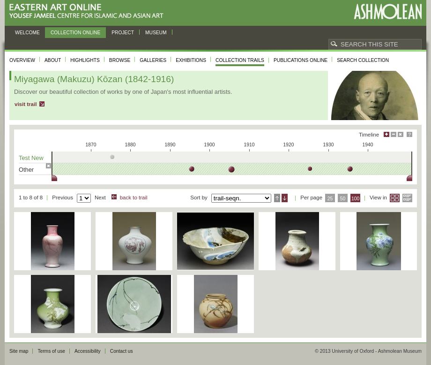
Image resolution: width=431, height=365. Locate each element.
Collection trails (240, 60)
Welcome (27, 32)
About (53, 60)
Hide (400, 134)
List (407, 198)
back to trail (134, 197)
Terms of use (51, 351)
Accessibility (87, 351)
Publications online (300, 60)
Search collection (363, 60)
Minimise (393, 134)
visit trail (26, 104)
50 (343, 198)
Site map (18, 351)
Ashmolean (388, 11)
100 (355, 198)
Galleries (153, 60)
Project (122, 32)
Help (409, 134)
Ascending (277, 198)
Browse (120, 60)
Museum (156, 32)
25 (330, 198)
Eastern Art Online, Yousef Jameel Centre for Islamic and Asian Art (88, 11)
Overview (22, 60)
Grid (395, 198)
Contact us (121, 351)
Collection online (75, 32)
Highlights (85, 60)
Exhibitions (191, 60)
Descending (285, 198)
